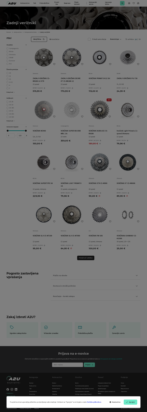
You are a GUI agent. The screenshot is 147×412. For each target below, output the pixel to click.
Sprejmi (130, 402)
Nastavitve (115, 402)
